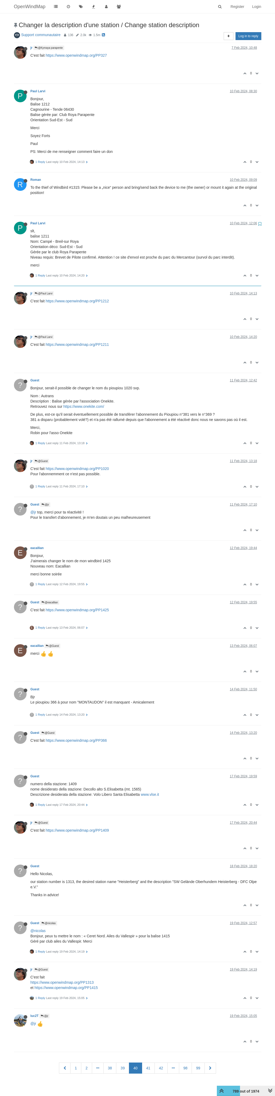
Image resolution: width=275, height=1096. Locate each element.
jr (32, 48)
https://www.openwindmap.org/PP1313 (62, 982)
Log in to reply (248, 36)
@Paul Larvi (43, 293)
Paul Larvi (38, 91)
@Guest (41, 461)
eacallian (37, 548)
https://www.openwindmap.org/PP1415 (66, 988)
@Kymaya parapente (49, 47)
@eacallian (50, 602)
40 (135, 1068)
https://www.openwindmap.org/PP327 (76, 55)
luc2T (35, 1016)
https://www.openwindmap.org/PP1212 (77, 301)
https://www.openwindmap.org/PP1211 (77, 344)
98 (185, 1068)
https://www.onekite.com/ (83, 406)
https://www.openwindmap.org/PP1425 (77, 610)
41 (148, 1068)
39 (123, 1068)
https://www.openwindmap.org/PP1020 (77, 469)
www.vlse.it (150, 794)
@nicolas (49, 923)
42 (161, 1068)
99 (198, 1068)
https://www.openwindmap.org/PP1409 (77, 830)
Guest (35, 380)
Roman (36, 180)
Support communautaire (41, 35)
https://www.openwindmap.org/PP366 (76, 740)
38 (110, 1068)
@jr (45, 504)
